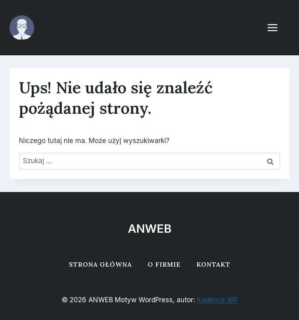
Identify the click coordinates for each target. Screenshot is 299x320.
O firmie (164, 264)
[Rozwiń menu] (276, 27)
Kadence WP (217, 300)
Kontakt (213, 264)
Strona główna (100, 264)
